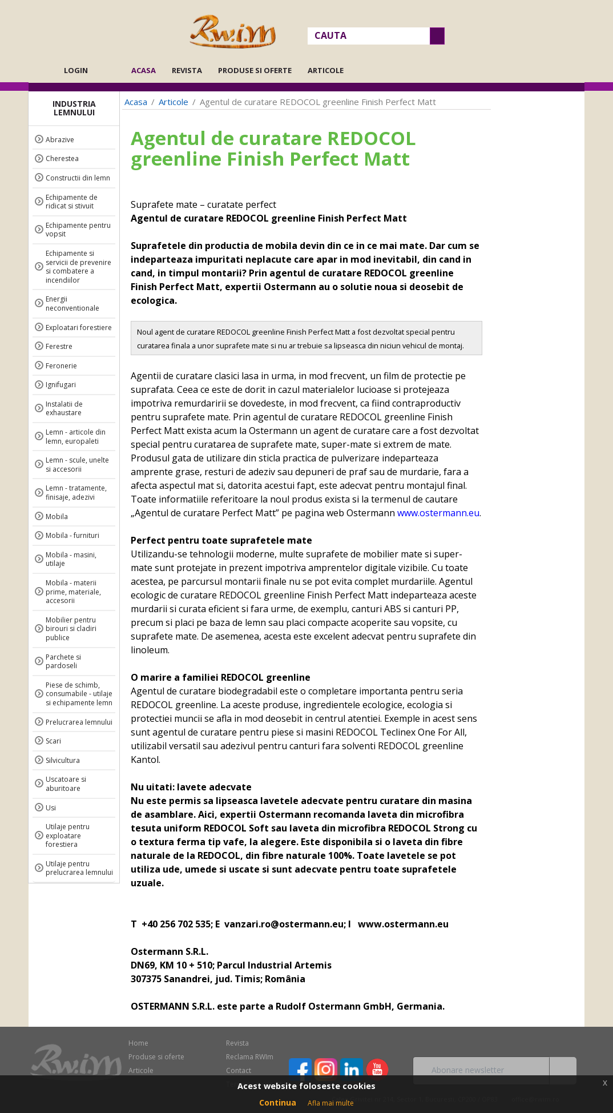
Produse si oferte (255, 70)
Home (138, 1043)
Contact (238, 1070)
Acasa (147, 70)
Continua (277, 1102)
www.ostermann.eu (438, 513)
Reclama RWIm (249, 1057)
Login (76, 70)
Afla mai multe (331, 1103)
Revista (187, 70)
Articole (326, 70)
